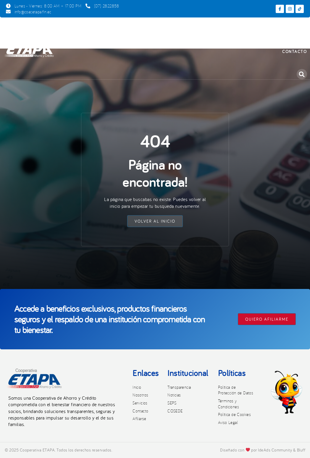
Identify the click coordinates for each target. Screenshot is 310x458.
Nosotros (106, 28)
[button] (302, 74)
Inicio (77, 28)
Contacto (294, 51)
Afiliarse (213, 28)
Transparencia (252, 28)
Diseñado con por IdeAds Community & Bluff (262, 450)
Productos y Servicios (160, 29)
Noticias (291, 28)
